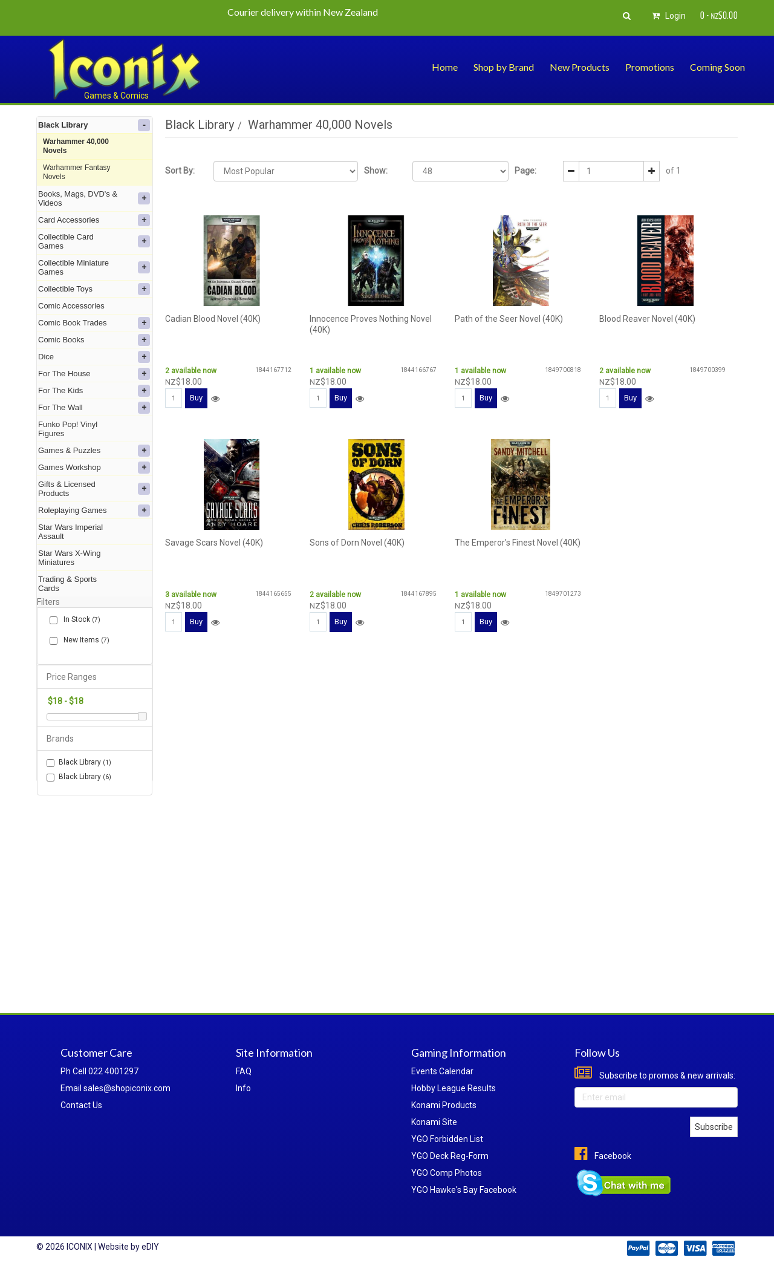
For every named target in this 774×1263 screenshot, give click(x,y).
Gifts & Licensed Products (94, 489)
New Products (580, 67)
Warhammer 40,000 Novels (76, 146)
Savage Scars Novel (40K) (214, 542)
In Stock (79, 619)
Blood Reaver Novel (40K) (647, 319)
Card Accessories (94, 220)
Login (667, 16)
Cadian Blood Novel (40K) (213, 319)
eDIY (150, 1247)
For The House (94, 374)
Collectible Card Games (94, 241)
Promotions (649, 67)
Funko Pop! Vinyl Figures (67, 429)
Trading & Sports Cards (67, 584)
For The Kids (94, 391)
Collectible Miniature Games (94, 267)
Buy (196, 397)
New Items (84, 640)
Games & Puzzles (94, 451)
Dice (94, 357)
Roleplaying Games (94, 510)
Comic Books (94, 340)
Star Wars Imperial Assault (70, 532)
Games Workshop (94, 468)
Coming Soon (717, 67)
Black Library (94, 125)
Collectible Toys (94, 289)
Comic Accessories (71, 305)
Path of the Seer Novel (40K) (509, 319)
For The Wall (94, 408)
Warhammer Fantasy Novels (77, 172)
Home (445, 67)
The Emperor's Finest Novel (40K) (517, 542)
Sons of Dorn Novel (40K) (357, 542)
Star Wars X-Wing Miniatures (69, 558)
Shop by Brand (503, 67)
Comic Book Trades (94, 323)
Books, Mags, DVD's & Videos (94, 198)
